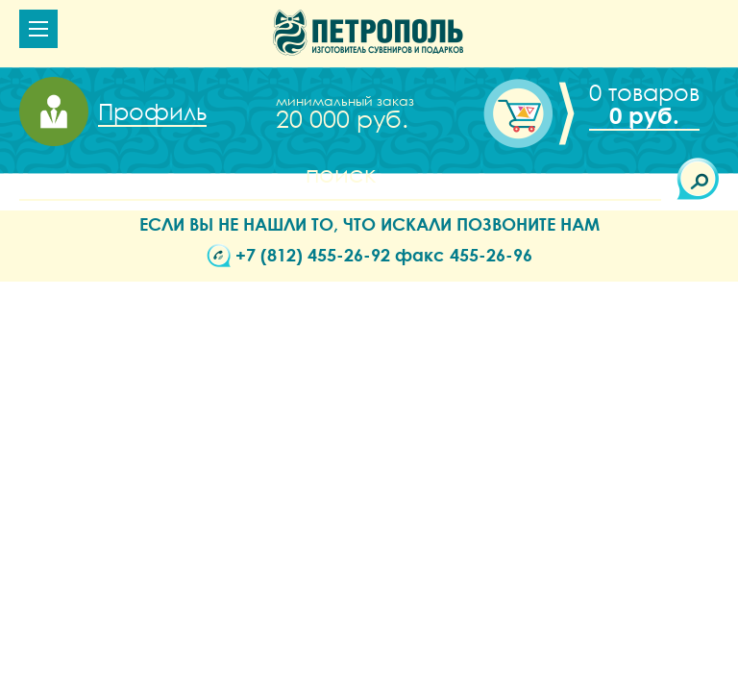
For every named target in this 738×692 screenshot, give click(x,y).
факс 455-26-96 (463, 254)
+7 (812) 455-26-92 (312, 254)
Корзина (639, 104)
